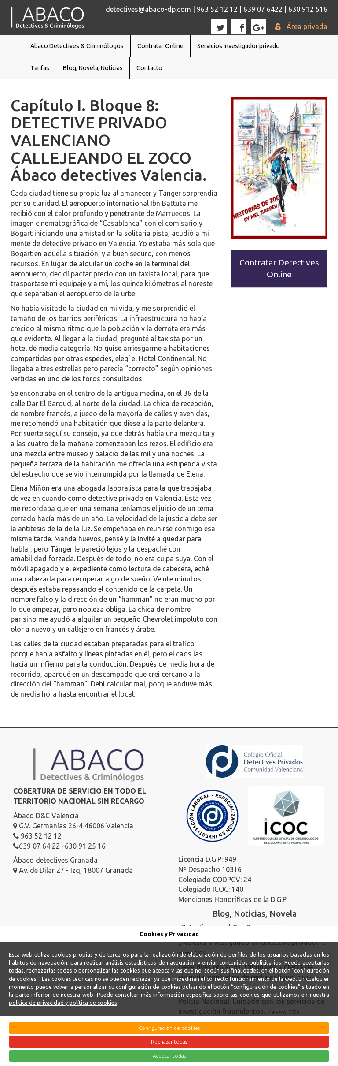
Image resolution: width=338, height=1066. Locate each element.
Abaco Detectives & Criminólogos (77, 45)
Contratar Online (160, 45)
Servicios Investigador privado (238, 45)
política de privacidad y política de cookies (63, 1002)
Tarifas (39, 67)
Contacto (149, 67)
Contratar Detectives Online (279, 268)
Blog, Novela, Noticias (93, 67)
